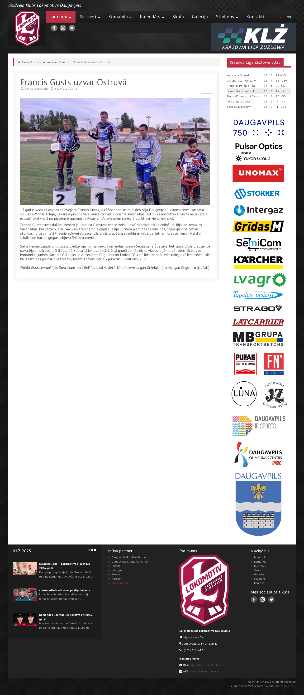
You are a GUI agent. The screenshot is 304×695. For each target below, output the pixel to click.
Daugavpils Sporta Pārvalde (130, 561)
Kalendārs (152, 17)
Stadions (227, 17)
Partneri (90, 17)
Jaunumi (60, 17)
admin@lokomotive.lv (204, 671)
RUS (289, 16)
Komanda (120, 17)
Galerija (200, 17)
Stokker (116, 574)
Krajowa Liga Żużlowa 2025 (255, 62)
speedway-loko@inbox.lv (207, 665)
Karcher (117, 578)
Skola (178, 17)
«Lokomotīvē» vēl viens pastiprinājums (64, 590)
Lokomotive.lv (27, 28)
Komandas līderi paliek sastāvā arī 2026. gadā (65, 617)
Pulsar (116, 566)
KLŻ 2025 (260, 566)
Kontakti (255, 17)
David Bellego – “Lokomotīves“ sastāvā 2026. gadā (64, 566)
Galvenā (26, 62)
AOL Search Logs (285, 686)
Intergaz (117, 570)
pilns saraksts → (122, 583)
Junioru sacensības (53, 62)
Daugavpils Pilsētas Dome (129, 557)
